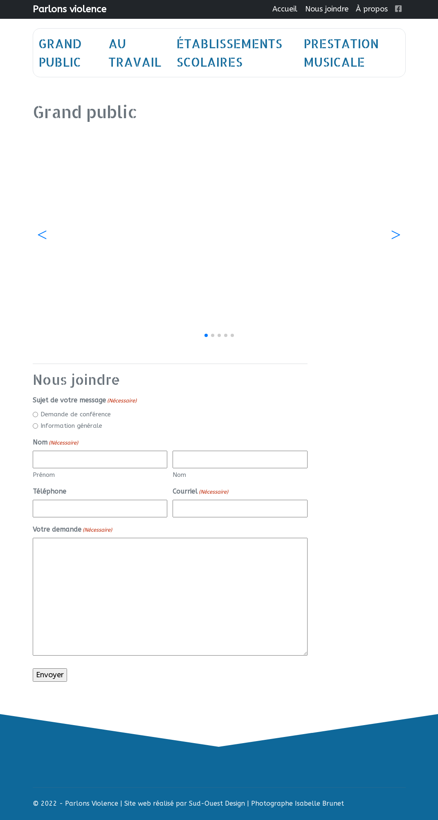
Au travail (134, 53)
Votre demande (72, 530)
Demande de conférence (75, 414)
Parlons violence (69, 9)
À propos (372, 8)
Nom (179, 475)
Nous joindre (326, 8)
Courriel (200, 492)
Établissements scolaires (229, 53)
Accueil (284, 8)
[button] (396, 235)
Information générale (71, 425)
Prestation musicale (341, 53)
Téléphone (49, 491)
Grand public (60, 53)
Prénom (44, 475)
